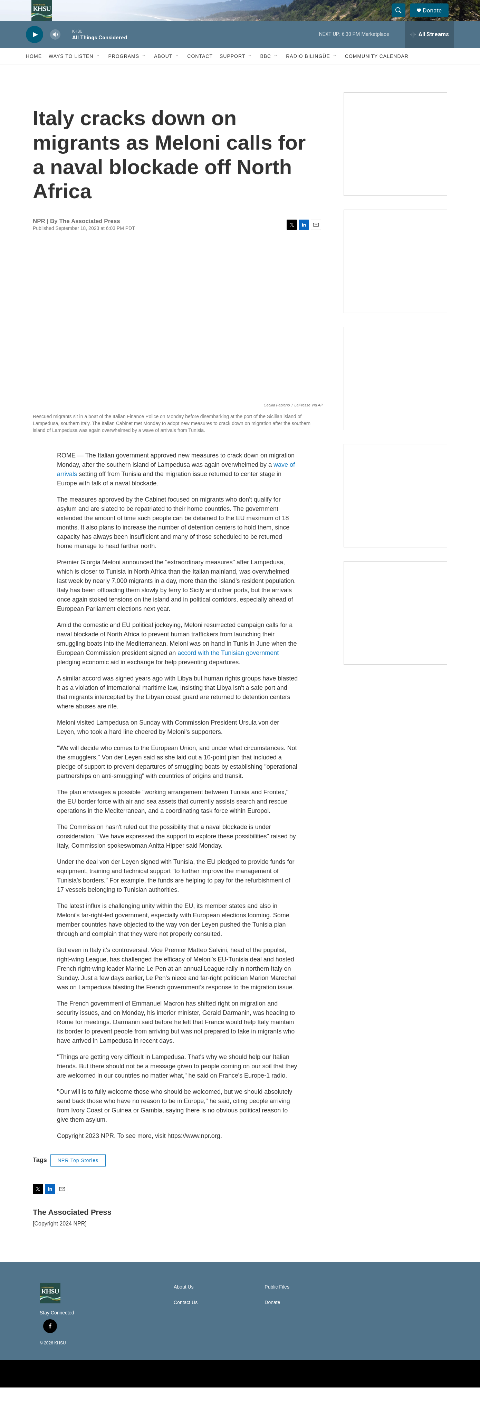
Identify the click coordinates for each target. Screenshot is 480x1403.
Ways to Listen (71, 71)
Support (232, 71)
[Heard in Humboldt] (395, 511)
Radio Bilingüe (308, 71)
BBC (265, 71)
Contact (200, 71)
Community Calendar (377, 71)
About (163, 71)
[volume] (55, 50)
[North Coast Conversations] (395, 276)
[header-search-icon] (402, 18)
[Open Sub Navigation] (98, 71)
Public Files (277, 1302)
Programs (123, 71)
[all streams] (429, 50)
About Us (184, 1302)
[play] (34, 50)
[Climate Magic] (395, 394)
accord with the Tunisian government (228, 668)
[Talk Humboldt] (395, 159)
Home (34, 71)
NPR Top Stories (78, 1176)
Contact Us (186, 1318)
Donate (436, 18)
